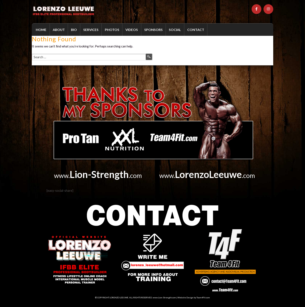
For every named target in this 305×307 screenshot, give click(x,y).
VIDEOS (131, 30)
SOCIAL (175, 30)
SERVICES (90, 30)
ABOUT (59, 30)
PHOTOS (112, 30)
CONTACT (195, 30)
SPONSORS (153, 30)
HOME (41, 30)
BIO (74, 30)
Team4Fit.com (203, 297)
